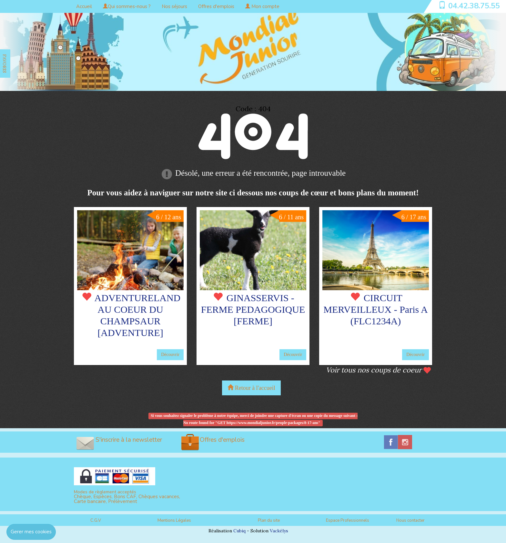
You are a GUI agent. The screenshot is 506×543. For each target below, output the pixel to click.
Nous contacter (410, 520)
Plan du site (269, 520)
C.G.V (95, 520)
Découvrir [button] (170, 354)
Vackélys (279, 531)
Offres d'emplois (216, 6)
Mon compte (262, 6)
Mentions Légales (174, 520)
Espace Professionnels (347, 520)
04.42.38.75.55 (474, 6)
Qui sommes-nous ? (127, 6)
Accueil (84, 6)
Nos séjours (174, 6)
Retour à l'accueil (251, 387)
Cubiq (239, 531)
